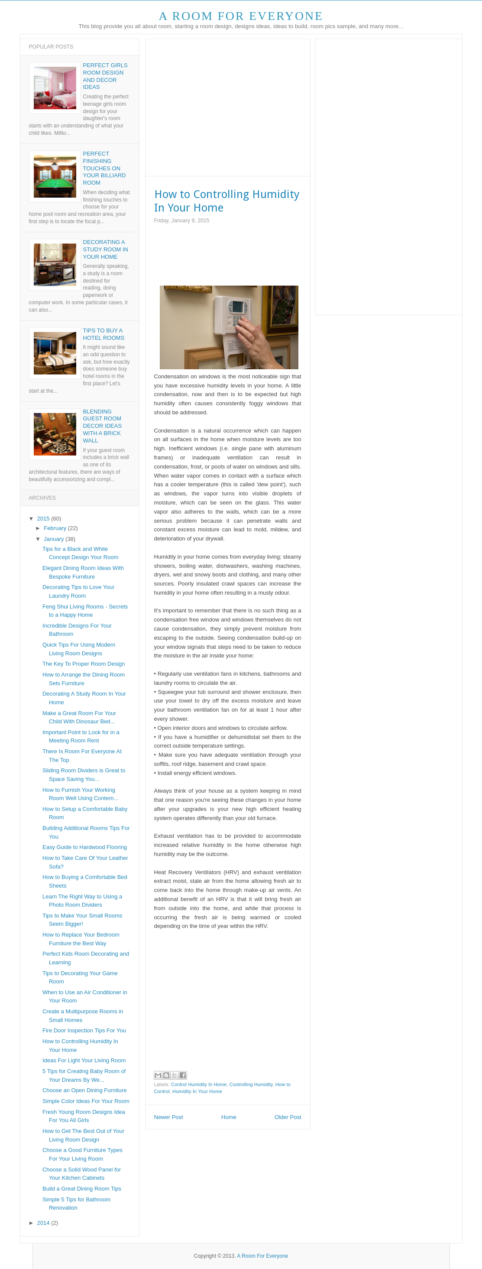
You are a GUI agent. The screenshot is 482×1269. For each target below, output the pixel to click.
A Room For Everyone (241, 16)
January (54, 539)
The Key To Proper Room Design (83, 664)
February (56, 528)
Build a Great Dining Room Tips (81, 1188)
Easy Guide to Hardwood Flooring (84, 847)
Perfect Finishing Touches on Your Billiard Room (104, 168)
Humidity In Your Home (197, 1091)
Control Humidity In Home (199, 1084)
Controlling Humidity (251, 1084)
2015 (44, 518)
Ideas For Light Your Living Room (84, 1060)
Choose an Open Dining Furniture (84, 1090)
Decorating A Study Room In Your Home (106, 249)
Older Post (288, 1117)
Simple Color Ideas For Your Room (85, 1101)
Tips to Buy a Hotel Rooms (104, 334)
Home (228, 1117)
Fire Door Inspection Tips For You (84, 1030)
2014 (44, 1223)
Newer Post (168, 1117)
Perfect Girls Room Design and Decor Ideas (105, 76)
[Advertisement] (227, 106)
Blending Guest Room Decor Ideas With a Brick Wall (102, 426)
